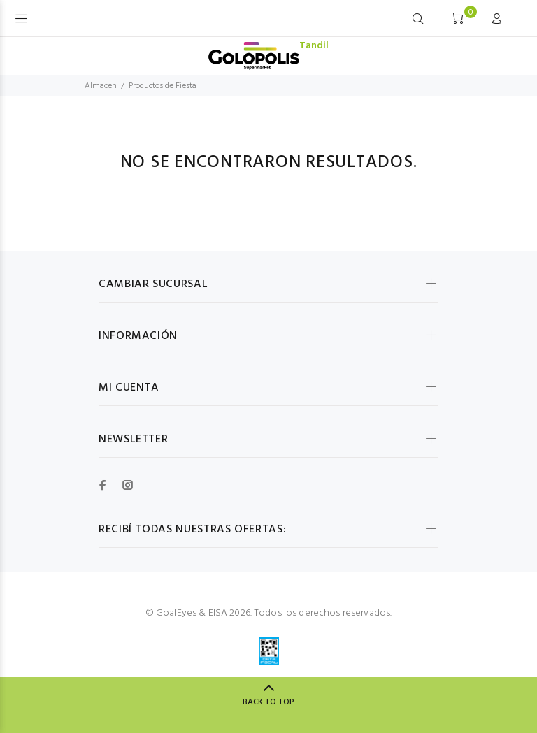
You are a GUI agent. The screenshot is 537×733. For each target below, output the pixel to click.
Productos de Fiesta (162, 86)
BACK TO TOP (268, 702)
